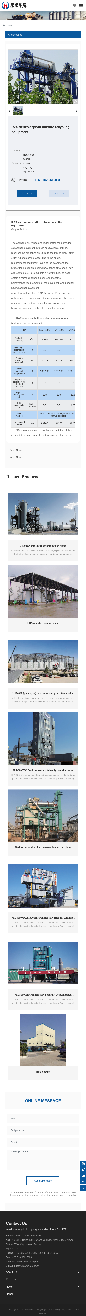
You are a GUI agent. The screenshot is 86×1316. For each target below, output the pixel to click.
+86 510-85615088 (47, 180)
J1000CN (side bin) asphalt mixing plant (43, 545)
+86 (17, 1253)
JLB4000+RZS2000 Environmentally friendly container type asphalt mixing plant (43, 919)
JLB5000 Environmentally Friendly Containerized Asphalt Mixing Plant (42, 996)
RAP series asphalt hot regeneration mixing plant (43, 847)
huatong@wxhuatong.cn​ (26, 1266)
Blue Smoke (43, 1071)
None (19, 457)
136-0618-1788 (28, 1253)
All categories (15, 34)
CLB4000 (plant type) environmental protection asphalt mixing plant (43, 694)
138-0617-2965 (50, 1253)
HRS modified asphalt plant (43, 623)
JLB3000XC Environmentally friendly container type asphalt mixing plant (43, 771)
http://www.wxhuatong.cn (25, 1261)
